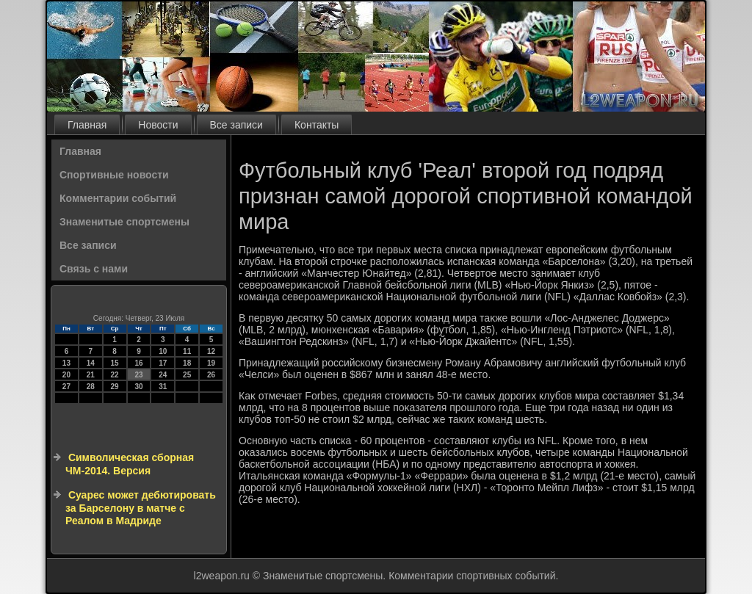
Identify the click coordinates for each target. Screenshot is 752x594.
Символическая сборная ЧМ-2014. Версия (129, 464)
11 (187, 351)
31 (163, 387)
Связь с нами (93, 269)
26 (211, 375)
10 (163, 351)
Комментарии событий (117, 198)
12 (211, 351)
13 (66, 363)
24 (163, 375)
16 (138, 363)
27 (66, 387)
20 (66, 375)
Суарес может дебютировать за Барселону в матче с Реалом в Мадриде (140, 507)
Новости (158, 125)
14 (91, 363)
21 (91, 375)
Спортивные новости (114, 175)
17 (163, 363)
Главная (87, 125)
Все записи (236, 125)
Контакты (316, 125)
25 (187, 375)
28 (91, 387)
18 (187, 363)
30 (138, 387)
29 (115, 387)
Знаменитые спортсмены (124, 222)
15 (115, 363)
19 (211, 363)
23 (138, 375)
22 (115, 375)
